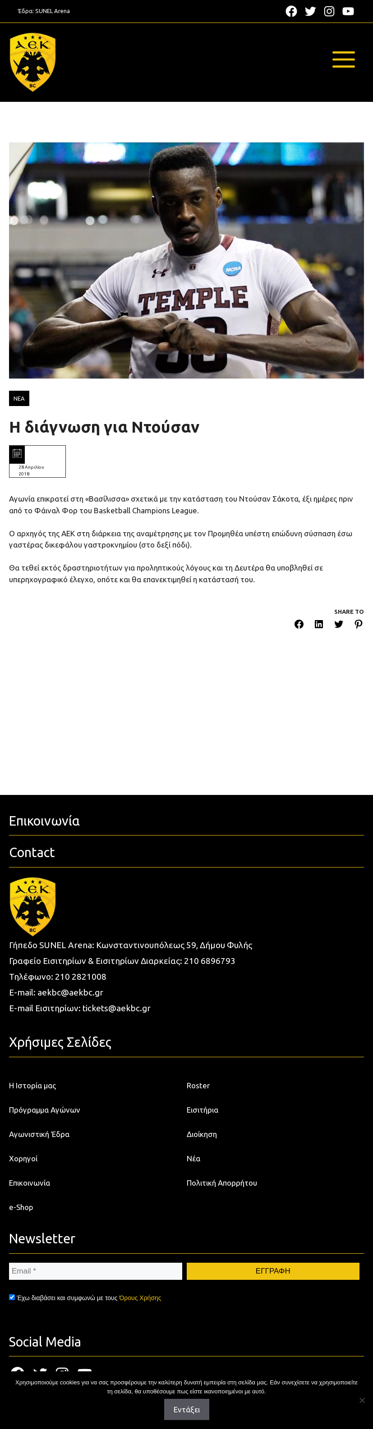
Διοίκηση (202, 1134)
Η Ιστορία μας (32, 1085)
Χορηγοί (23, 1158)
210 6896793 (209, 961)
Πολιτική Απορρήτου (222, 1182)
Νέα (193, 1158)
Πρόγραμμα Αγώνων (44, 1109)
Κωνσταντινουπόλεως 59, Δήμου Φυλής (174, 945)
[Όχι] (361, 1400)
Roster (198, 1085)
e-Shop (21, 1207)
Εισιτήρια (202, 1109)
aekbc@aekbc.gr (70, 992)
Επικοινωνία (29, 1182)
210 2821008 (80, 977)
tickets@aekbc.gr (117, 1008)
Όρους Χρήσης (140, 1297)
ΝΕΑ (19, 398)
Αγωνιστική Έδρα (39, 1134)
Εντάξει (187, 1409)
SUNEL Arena (52, 11)
